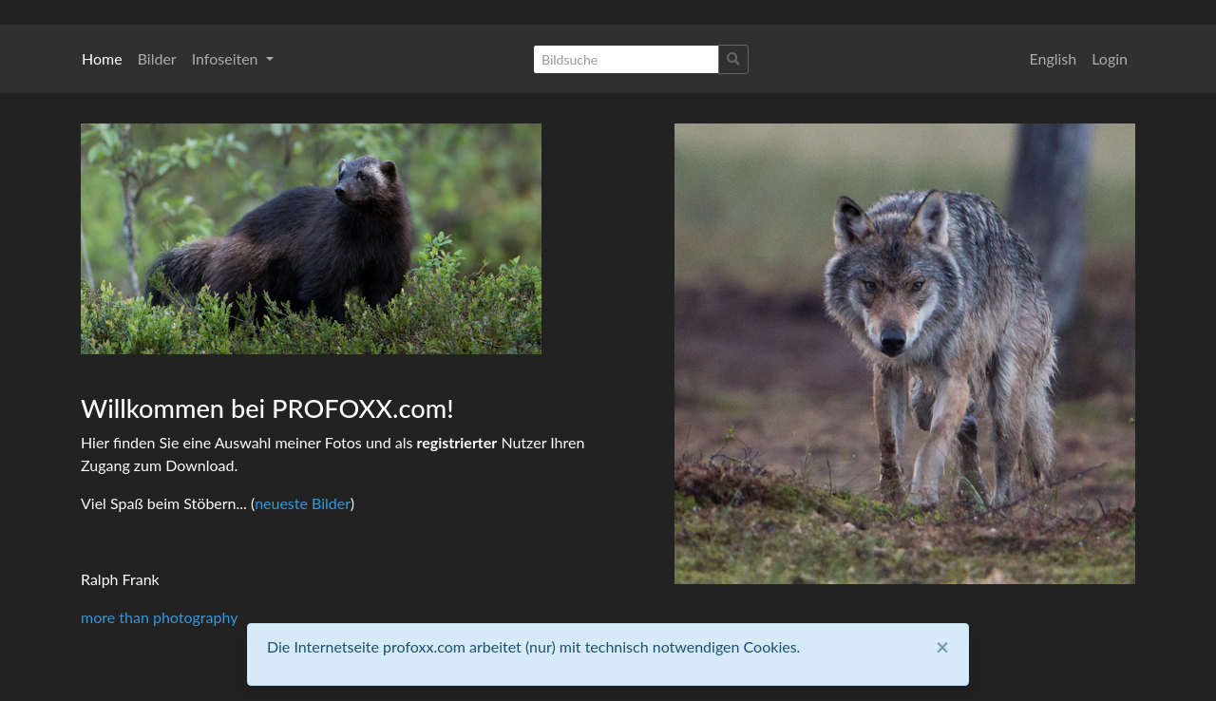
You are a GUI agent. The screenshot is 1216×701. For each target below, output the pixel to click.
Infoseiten (227, 58)
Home (102, 58)
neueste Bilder (303, 503)
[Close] (942, 647)
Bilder (157, 58)
